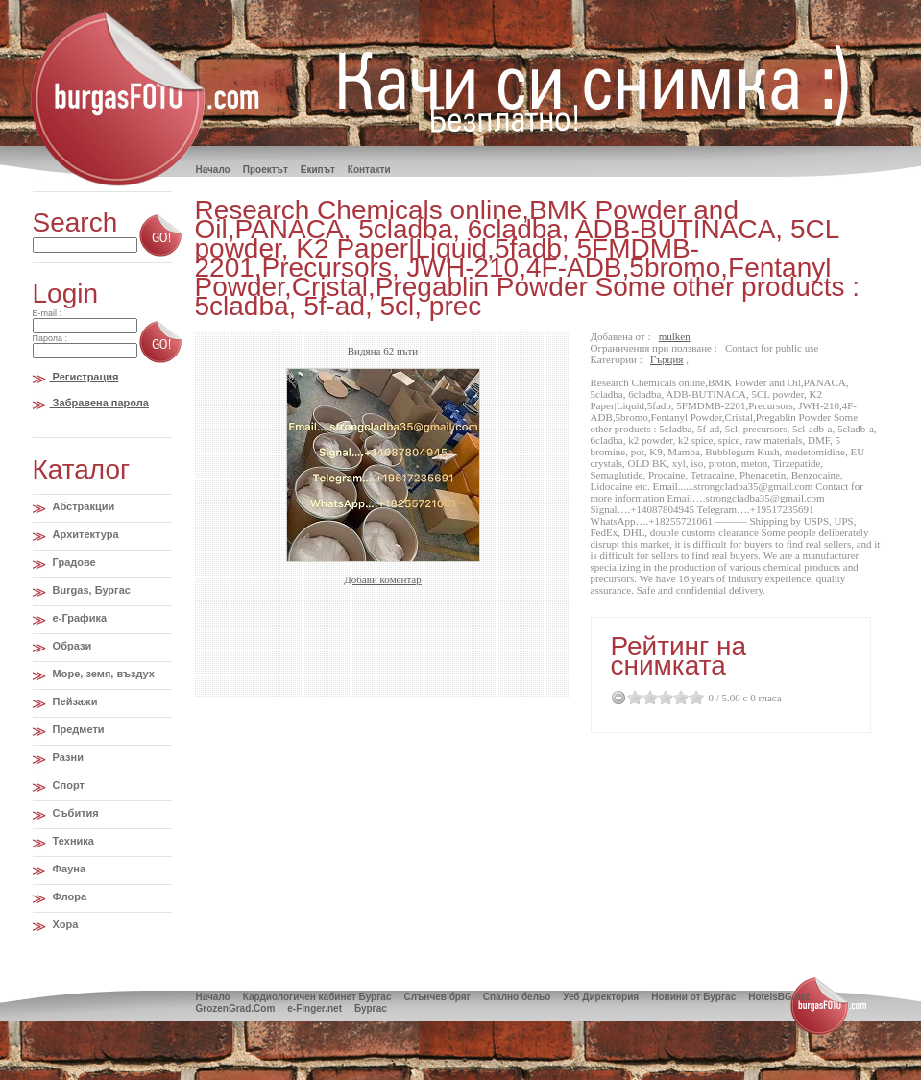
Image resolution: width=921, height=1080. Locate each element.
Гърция (666, 359)
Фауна (67, 868)
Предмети (77, 729)
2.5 (662, 697)
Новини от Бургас (693, 997)
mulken (675, 336)
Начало (213, 997)
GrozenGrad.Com (236, 1008)
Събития (74, 813)
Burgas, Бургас (90, 590)
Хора (64, 924)
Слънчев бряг (436, 997)
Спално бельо (516, 997)
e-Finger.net (314, 1008)
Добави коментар (382, 579)
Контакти (369, 169)
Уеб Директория (601, 997)
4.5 (692, 697)
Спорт (67, 785)
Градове (73, 562)
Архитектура (84, 534)
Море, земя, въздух (102, 673)
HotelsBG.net (778, 997)
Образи (71, 645)
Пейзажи (74, 701)
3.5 (677, 697)
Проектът (265, 169)
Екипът (318, 169)
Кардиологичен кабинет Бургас (317, 997)
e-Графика (79, 618)
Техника (72, 841)
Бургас (370, 1008)
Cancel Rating (619, 697)
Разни (67, 757)
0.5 (631, 697)
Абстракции (82, 506)
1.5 (646, 697)
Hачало (213, 169)
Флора (68, 896)
